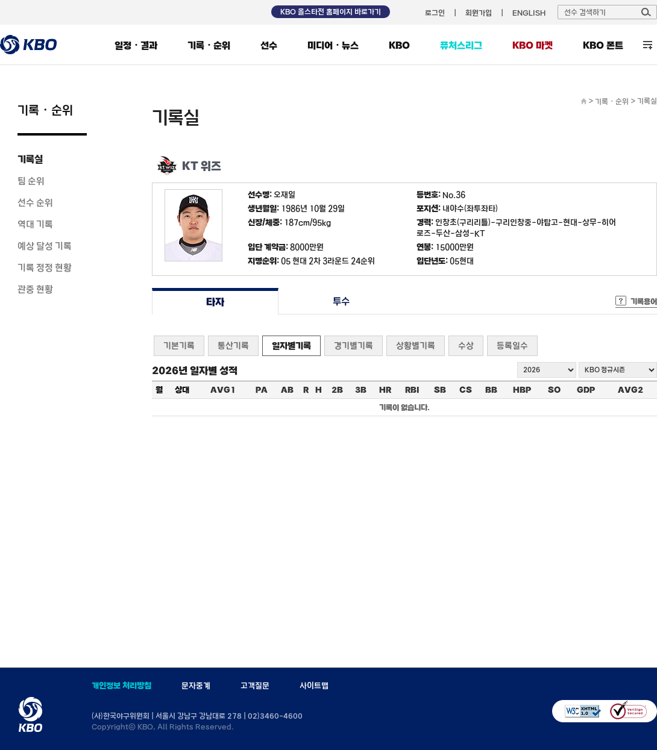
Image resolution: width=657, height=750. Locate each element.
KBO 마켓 (532, 45)
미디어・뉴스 (333, 45)
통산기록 (233, 345)
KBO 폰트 (603, 45)
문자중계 (195, 685)
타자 (215, 301)
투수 (341, 301)
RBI (412, 390)
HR (385, 390)
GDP (586, 390)
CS (465, 390)
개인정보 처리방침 (121, 685)
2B (337, 390)
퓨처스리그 (461, 45)
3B (360, 390)
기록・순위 (208, 45)
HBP (522, 390)
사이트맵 (314, 685)
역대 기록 (35, 224)
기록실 (30, 159)
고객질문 (254, 685)
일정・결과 (136, 45)
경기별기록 (353, 345)
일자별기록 (291, 345)
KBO (399, 45)
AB (287, 390)
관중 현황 (35, 289)
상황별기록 (415, 345)
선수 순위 (35, 202)
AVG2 (630, 390)
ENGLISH (528, 12)
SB (440, 390)
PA (262, 390)
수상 (466, 345)
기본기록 (179, 345)
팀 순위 (31, 180)
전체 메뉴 (647, 45)
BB (491, 390)
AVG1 (223, 390)
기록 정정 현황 (44, 267)
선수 (268, 45)
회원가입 (478, 12)
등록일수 (512, 345)
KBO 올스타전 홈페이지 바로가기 (330, 11)
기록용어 (643, 301)
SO (554, 390)
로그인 (435, 12)
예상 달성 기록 (44, 245)
